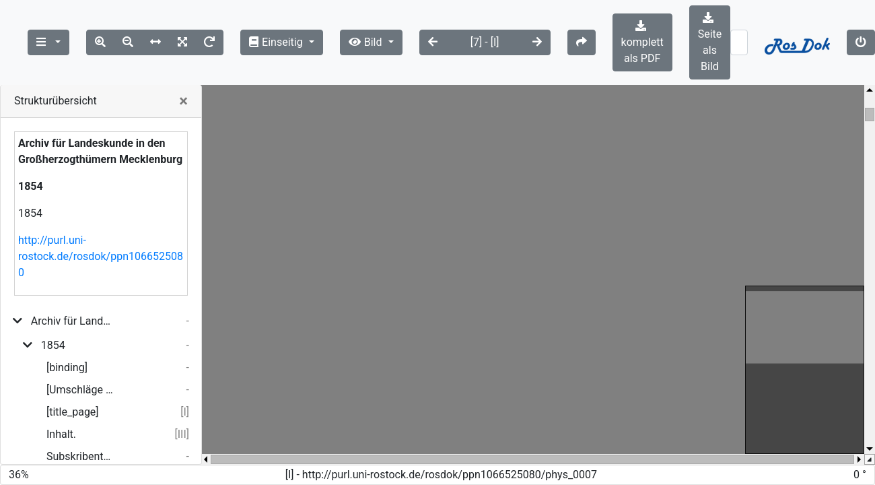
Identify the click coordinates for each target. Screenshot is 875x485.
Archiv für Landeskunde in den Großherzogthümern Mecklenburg (72, 321)
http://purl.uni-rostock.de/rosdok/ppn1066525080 (100, 256)
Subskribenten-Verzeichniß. (80, 456)
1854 (53, 345)
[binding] (67, 367)
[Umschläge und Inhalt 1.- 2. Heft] (80, 389)
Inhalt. (61, 434)
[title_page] (72, 412)
